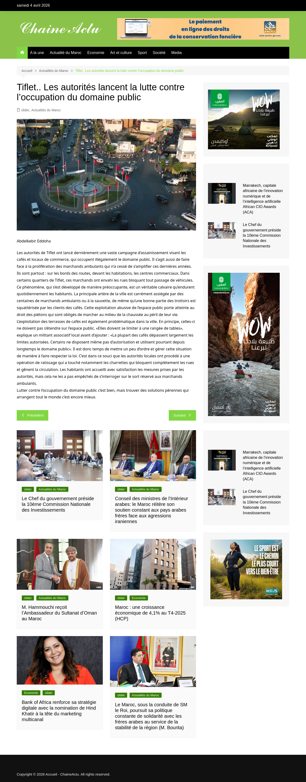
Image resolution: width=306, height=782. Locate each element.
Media (176, 53)
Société (159, 53)
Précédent (33, 415)
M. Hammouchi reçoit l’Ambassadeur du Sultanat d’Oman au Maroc (59, 613)
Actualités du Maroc (46, 110)
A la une (37, 53)
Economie (95, 53)
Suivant (182, 415)
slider (25, 110)
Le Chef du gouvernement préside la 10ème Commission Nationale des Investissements (58, 504)
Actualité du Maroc (66, 53)
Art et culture (121, 53)
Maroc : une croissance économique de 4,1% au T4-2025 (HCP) (150, 613)
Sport (142, 53)
